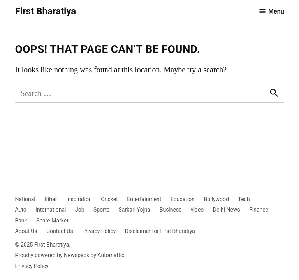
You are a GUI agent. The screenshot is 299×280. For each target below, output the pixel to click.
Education (183, 199)
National (25, 199)
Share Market (52, 220)
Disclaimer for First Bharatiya (160, 231)
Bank (21, 220)
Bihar (50, 199)
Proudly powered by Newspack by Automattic (69, 255)
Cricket (109, 199)
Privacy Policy (99, 231)
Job (79, 209)
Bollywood (216, 199)
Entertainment (144, 199)
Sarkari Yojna (135, 209)
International (50, 209)
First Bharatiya (45, 11)
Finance (258, 209)
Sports (101, 209)
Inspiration (79, 199)
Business (171, 209)
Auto (20, 209)
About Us (26, 231)
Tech (244, 199)
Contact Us (59, 231)
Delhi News (226, 209)
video (197, 209)
